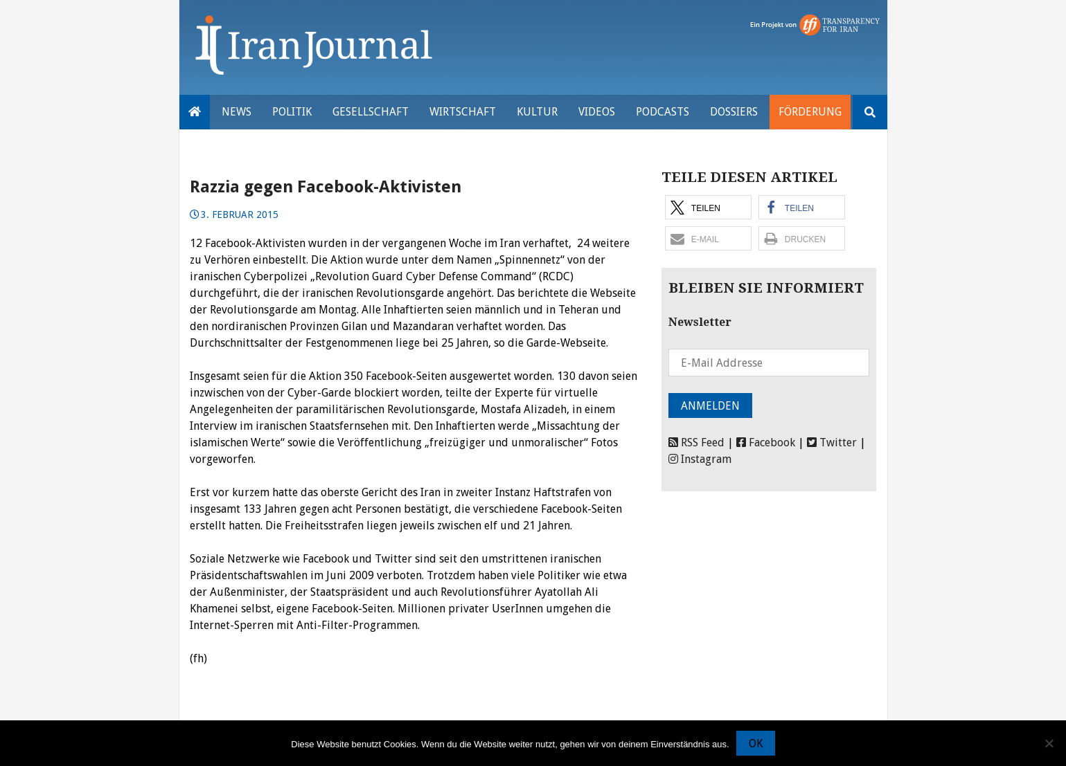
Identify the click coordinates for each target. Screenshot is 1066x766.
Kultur (537, 111)
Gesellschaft (370, 111)
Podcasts (662, 111)
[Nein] (1049, 743)
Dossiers (734, 111)
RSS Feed (696, 442)
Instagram (699, 459)
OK (756, 743)
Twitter (832, 442)
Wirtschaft (462, 111)
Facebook (765, 442)
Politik (292, 111)
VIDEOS (596, 111)
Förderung (810, 111)
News (236, 111)
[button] (708, 207)
